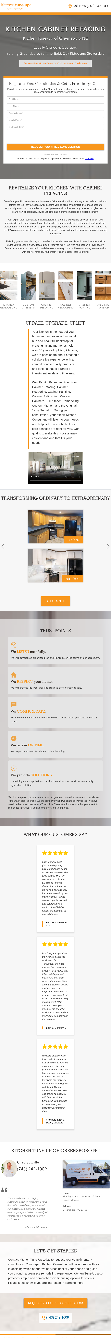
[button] (3, 546)
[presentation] (29, 136)
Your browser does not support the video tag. (55, 468)
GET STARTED (55, 601)
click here (89, 158)
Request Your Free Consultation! (55, 1303)
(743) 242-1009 (32, 1169)
